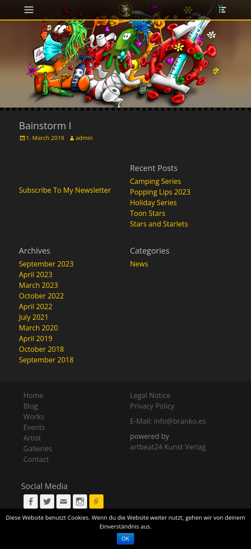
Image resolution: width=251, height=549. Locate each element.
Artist (32, 438)
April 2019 (35, 338)
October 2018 (41, 349)
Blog (31, 406)
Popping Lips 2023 (160, 192)
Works (34, 417)
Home (34, 395)
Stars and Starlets (159, 224)
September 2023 (46, 264)
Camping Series (155, 181)
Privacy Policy (152, 406)
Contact (36, 459)
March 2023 (38, 285)
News (139, 264)
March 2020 (38, 328)
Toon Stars (148, 213)
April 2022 (35, 306)
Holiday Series (153, 202)
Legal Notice (150, 395)
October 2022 (41, 296)
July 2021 (34, 317)
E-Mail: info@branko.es (168, 421)
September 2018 (46, 360)
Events (34, 427)
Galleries (38, 449)
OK (125, 539)
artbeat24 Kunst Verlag (168, 447)
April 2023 (35, 274)
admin (84, 138)
